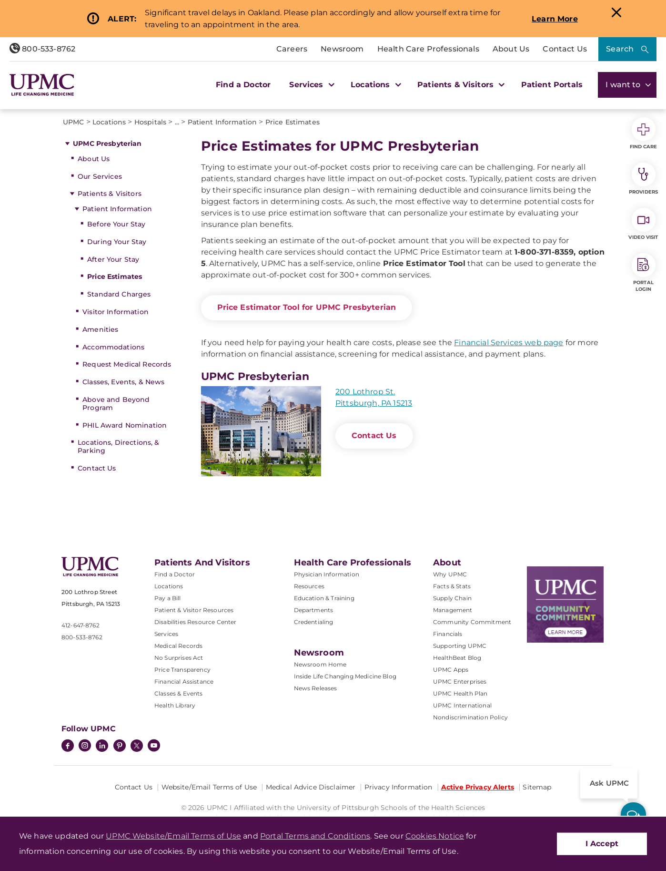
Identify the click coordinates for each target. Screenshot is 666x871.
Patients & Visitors (109, 193)
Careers (291, 48)
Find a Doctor (243, 84)
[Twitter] (137, 745)
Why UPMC (450, 574)
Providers (643, 179)
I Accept (601, 843)
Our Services (100, 176)
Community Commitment (472, 621)
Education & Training (324, 598)
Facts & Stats (452, 586)
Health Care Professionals (428, 48)
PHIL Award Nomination (124, 425)
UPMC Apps (450, 669)
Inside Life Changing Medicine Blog (345, 676)
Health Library (174, 705)
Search (620, 48)
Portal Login (644, 272)
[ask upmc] (633, 815)
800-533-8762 (42, 48)
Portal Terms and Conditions (315, 835)
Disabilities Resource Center (195, 621)
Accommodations (113, 347)
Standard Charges (119, 294)
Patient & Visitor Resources (193, 610)
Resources (309, 586)
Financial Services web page (508, 342)
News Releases (315, 688)
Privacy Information (398, 787)
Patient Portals (552, 84)
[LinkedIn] (102, 746)
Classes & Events (178, 693)
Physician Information (326, 574)
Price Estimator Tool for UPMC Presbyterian (306, 307)
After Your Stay (113, 259)
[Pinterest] (119, 746)
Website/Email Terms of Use (209, 787)
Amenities (100, 329)
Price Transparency (182, 669)
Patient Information (117, 209)
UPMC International (462, 705)
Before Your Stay (116, 224)
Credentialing (313, 621)
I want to (627, 84)
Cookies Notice (434, 835)
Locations (168, 586)
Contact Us (565, 48)
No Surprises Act (178, 657)
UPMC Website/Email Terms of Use (173, 835)
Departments (313, 610)
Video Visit (643, 224)
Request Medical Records (126, 364)
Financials (448, 633)
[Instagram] (85, 746)
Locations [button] (375, 84)
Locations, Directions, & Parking (118, 446)
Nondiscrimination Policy (470, 717)
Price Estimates (114, 276)
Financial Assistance (183, 681)
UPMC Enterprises (460, 681)
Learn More (555, 18)
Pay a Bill (167, 598)
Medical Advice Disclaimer (311, 787)
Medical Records (178, 645)
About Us (511, 48)
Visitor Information (115, 311)
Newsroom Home (320, 664)
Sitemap (537, 787)
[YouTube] (154, 746)
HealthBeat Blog (457, 657)
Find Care (643, 133)
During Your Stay (116, 241)
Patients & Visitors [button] (459, 84)
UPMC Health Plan (460, 693)
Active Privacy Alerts (477, 787)
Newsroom (342, 48)
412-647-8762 (80, 625)
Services (166, 633)
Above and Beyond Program (116, 403)
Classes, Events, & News (123, 382)
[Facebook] (67, 746)
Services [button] (310, 84)
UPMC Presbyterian (107, 143)
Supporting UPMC (459, 645)
